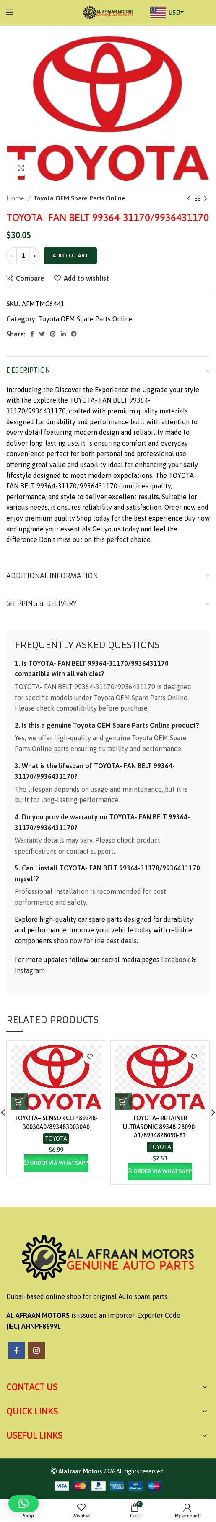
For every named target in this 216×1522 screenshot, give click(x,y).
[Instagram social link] (36, 1350)
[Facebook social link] (32, 334)
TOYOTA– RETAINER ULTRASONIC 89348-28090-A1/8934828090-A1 (160, 1126)
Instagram (30, 970)
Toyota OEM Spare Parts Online (79, 198)
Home (16, 198)
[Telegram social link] (73, 334)
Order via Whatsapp (59, 1163)
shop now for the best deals (95, 941)
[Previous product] (189, 198)
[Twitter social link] (41, 334)
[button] (19, 1101)
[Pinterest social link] (52, 334)
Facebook (175, 959)
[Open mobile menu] (10, 12)
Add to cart (70, 255)
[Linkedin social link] (63, 334)
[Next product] (205, 198)
